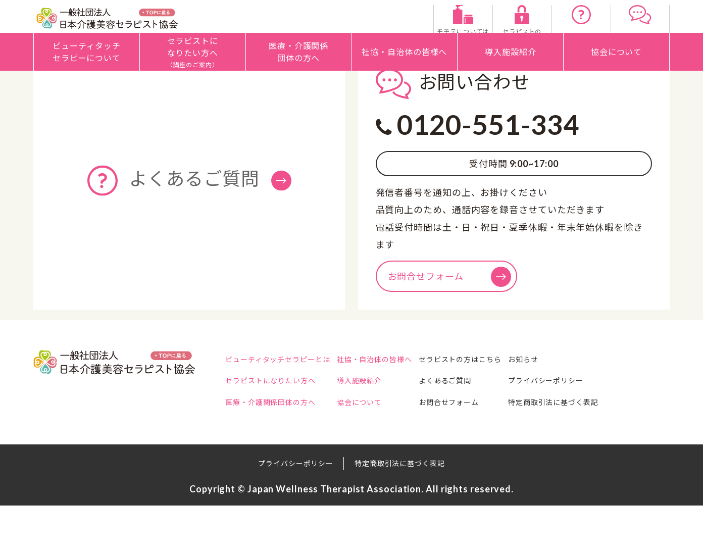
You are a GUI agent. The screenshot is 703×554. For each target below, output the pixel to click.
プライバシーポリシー (592, 429)
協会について (375, 450)
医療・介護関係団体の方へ (270, 450)
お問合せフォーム (449, 325)
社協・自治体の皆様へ (390, 408)
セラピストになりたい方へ (270, 429)
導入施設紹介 (375, 429)
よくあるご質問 (475, 429)
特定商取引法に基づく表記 (600, 450)
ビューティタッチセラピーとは (277, 408)
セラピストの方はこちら (490, 408)
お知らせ (570, 408)
